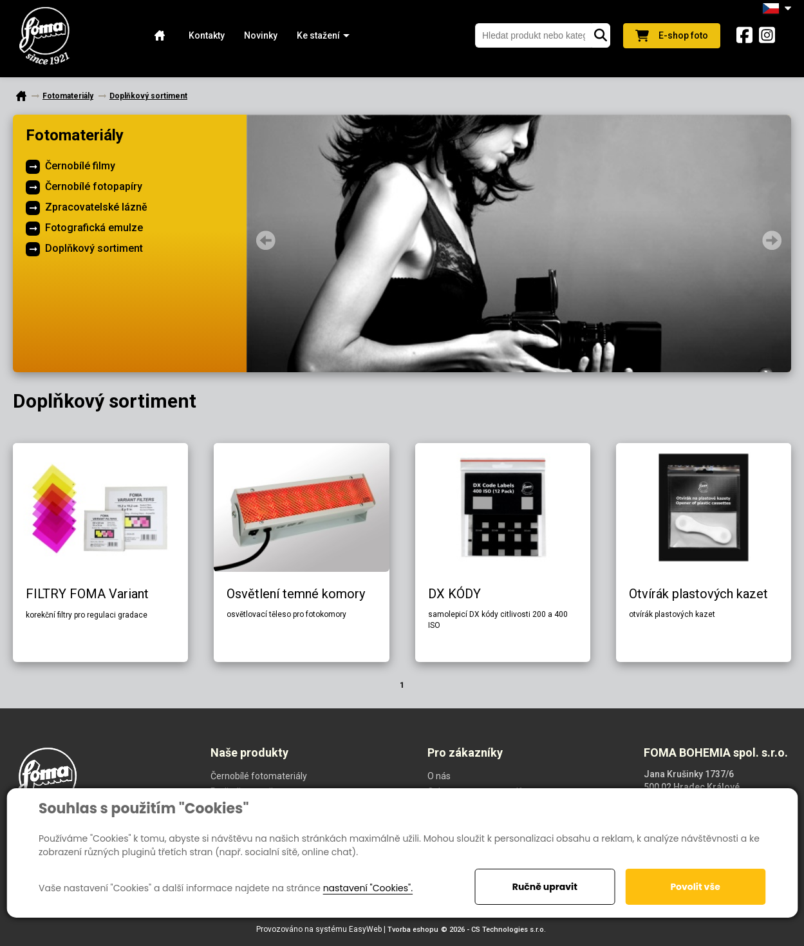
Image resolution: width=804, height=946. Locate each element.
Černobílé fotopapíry (93, 186)
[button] (318, 35)
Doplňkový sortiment (94, 248)
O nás (439, 776)
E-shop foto (671, 36)
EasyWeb (365, 929)
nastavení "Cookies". (368, 888)
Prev (266, 240)
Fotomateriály (75, 135)
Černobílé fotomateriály (258, 776)
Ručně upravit (544, 886)
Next (771, 240)
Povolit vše (695, 886)
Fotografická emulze (94, 228)
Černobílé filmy (80, 166)
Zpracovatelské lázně (96, 207)
